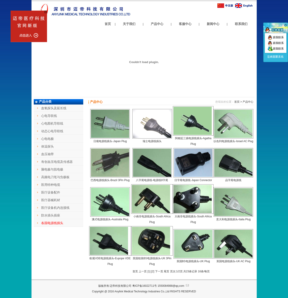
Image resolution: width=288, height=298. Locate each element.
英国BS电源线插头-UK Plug (193, 261)
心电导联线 (49, 116)
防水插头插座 (50, 215)
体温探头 (47, 146)
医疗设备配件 (50, 192)
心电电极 (47, 139)
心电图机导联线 (52, 123)
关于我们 (129, 24)
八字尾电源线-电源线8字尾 (152, 180)
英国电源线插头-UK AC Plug (233, 261)
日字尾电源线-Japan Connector (193, 180)
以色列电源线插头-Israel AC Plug (233, 141)
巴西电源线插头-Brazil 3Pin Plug (110, 180)
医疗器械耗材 (50, 200)
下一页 (159, 271)
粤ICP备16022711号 (144, 285)
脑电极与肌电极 (52, 169)
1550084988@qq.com (174, 285)
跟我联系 (276, 37)
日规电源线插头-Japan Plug (110, 141)
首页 (108, 24)
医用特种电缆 (50, 185)
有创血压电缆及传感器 (57, 162)
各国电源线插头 (52, 223)
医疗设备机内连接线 (55, 207)
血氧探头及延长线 (53, 108)
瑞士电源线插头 (152, 141)
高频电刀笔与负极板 (55, 177)
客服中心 (185, 24)
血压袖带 (47, 154)
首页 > (238, 101)
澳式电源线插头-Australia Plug (110, 219)
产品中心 (157, 24)
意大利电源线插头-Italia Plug (233, 219)
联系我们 (241, 24)
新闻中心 (213, 24)
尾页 (167, 271)
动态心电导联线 (52, 131)
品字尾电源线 (233, 180)
